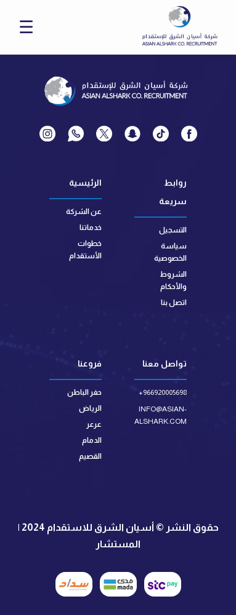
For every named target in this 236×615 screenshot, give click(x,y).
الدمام (92, 440)
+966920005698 (163, 392)
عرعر (94, 424)
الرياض (90, 408)
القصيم (90, 456)
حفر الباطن (84, 392)
